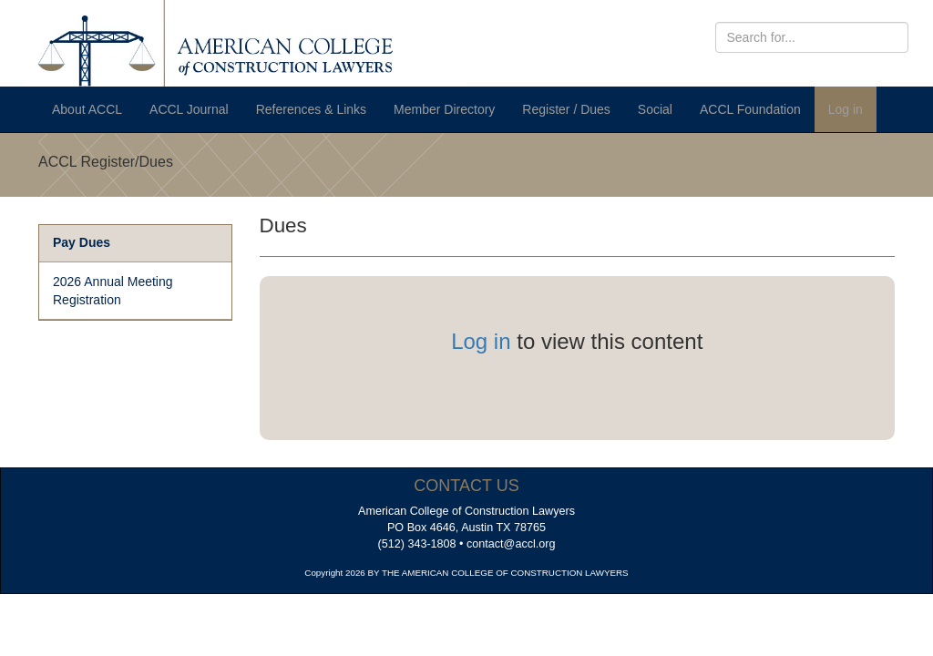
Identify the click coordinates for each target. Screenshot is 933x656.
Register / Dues (566, 109)
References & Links (311, 109)
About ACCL (87, 109)
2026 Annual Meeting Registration (113, 290)
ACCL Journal (189, 109)
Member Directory (444, 109)
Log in (845, 109)
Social (655, 109)
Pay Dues (81, 242)
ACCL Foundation (750, 109)
